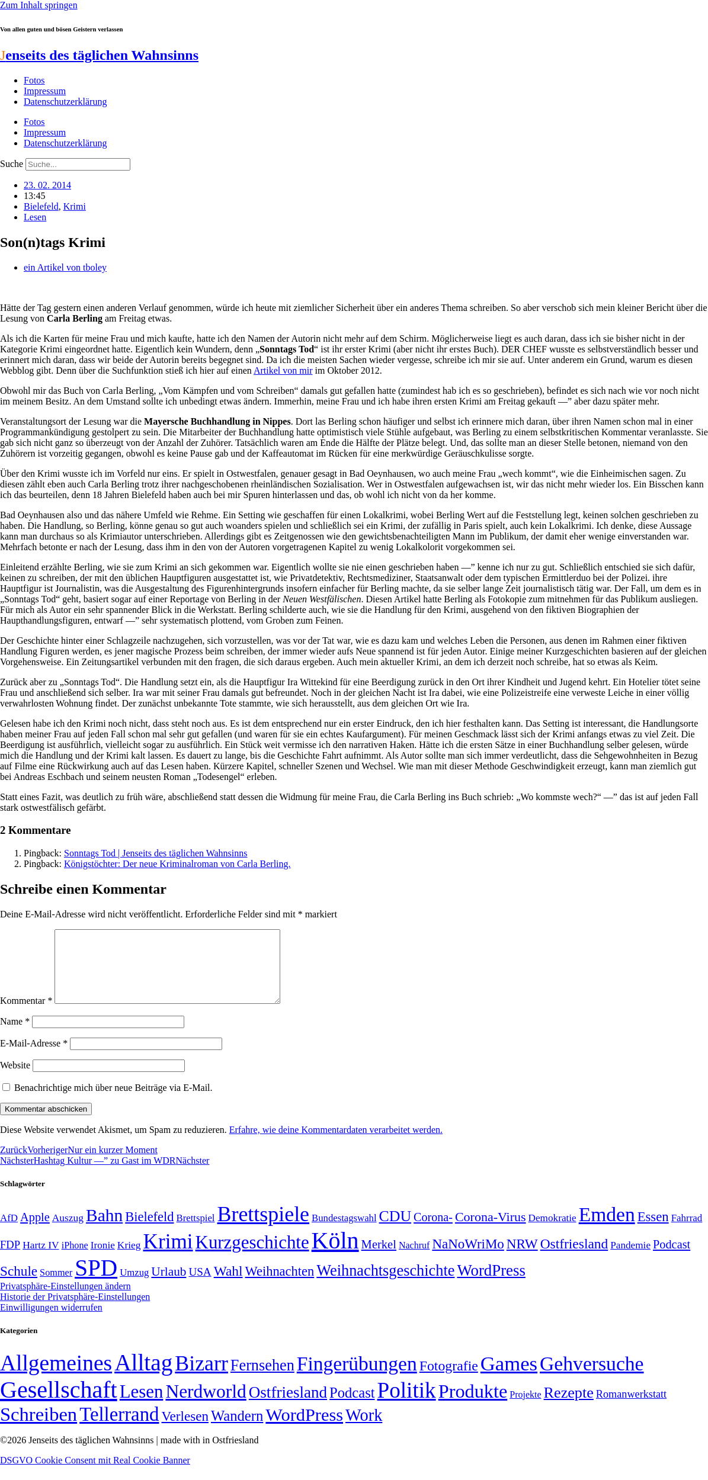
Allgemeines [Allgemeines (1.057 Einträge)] (56, 1377)
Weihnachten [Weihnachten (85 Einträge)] (280, 1285)
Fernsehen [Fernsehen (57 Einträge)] (262, 1379)
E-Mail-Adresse (34, 1057)
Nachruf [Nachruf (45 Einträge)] (414, 1259)
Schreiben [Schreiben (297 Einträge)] (38, 1428)
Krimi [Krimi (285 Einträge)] (168, 1255)
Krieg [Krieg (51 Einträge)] (129, 1259)
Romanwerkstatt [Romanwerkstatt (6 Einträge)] (631, 1408)
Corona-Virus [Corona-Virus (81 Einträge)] (490, 1231)
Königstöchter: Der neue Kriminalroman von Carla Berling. (177, 864)
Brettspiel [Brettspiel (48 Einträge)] (196, 1232)
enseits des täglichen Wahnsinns (99, 55)
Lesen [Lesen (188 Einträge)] (142, 1405)
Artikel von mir (283, 370)
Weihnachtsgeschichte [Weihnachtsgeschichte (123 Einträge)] (385, 1284)
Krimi (74, 206)
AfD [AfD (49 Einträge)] (9, 1232)
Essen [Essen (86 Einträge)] (653, 1231)
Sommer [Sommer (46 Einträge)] (56, 1287)
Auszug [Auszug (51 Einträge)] (68, 1232)
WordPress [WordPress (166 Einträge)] (304, 1429)
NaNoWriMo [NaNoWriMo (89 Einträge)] (468, 1258)
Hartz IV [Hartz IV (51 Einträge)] (41, 1259)
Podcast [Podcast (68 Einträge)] (671, 1258)
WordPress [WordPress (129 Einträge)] (491, 1284)
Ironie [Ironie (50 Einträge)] (103, 1259)
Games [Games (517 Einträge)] (508, 1377)
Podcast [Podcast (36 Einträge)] (351, 1407)
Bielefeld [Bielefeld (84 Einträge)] (149, 1231)
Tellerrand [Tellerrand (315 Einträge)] (119, 1428)
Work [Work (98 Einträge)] (363, 1429)
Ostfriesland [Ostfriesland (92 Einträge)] (574, 1258)
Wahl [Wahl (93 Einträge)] (228, 1285)
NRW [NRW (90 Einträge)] (522, 1258)
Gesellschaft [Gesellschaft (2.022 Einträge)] (58, 1404)
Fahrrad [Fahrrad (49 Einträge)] (687, 1232)
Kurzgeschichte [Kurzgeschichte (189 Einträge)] (252, 1256)
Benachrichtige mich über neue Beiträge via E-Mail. (113, 1102)
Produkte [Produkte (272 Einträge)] (473, 1405)
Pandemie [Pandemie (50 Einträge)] (630, 1259)
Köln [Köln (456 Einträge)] (335, 1254)
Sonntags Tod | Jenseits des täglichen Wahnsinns (156, 853)
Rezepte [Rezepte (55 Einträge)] (569, 1406)
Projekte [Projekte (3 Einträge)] (525, 1409)
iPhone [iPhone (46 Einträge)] (75, 1259)
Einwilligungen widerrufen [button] (51, 1322)
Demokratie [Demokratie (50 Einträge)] (552, 1232)
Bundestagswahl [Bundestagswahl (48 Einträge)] (344, 1232)
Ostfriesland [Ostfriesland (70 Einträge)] (288, 1406)
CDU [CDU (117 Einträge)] (395, 1230)
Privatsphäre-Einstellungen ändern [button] (65, 1300)
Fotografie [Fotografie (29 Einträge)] (448, 1380)
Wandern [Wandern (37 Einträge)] (237, 1430)
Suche (11, 164)
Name (15, 1035)
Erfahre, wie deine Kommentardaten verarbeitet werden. (336, 1144)
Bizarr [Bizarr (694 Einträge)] (201, 1377)
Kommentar (26, 1015)
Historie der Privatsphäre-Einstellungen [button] (75, 1311)
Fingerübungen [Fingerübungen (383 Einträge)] (357, 1378)
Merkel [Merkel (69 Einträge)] (378, 1258)
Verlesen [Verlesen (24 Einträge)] (184, 1430)
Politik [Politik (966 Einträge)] (406, 1404)
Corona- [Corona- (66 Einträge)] (433, 1231)
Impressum (45, 91)
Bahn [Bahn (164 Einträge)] (104, 1229)
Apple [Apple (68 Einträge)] (35, 1231)
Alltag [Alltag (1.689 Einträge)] (143, 1376)
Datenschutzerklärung (65, 102)
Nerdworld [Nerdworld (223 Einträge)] (205, 1405)
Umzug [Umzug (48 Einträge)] (134, 1286)
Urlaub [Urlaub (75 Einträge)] (168, 1286)
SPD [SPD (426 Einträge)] (96, 1282)
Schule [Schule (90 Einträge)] (18, 1285)
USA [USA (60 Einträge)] (199, 1286)
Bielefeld (41, 206)
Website (15, 1079)
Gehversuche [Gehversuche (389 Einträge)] (591, 1378)
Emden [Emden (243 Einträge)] (607, 1229)
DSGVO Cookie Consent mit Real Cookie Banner (95, 1474)
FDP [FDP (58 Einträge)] (10, 1259)
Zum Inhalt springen (39, 5)
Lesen (35, 217)
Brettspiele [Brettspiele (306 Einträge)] (263, 1228)
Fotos (34, 80)
